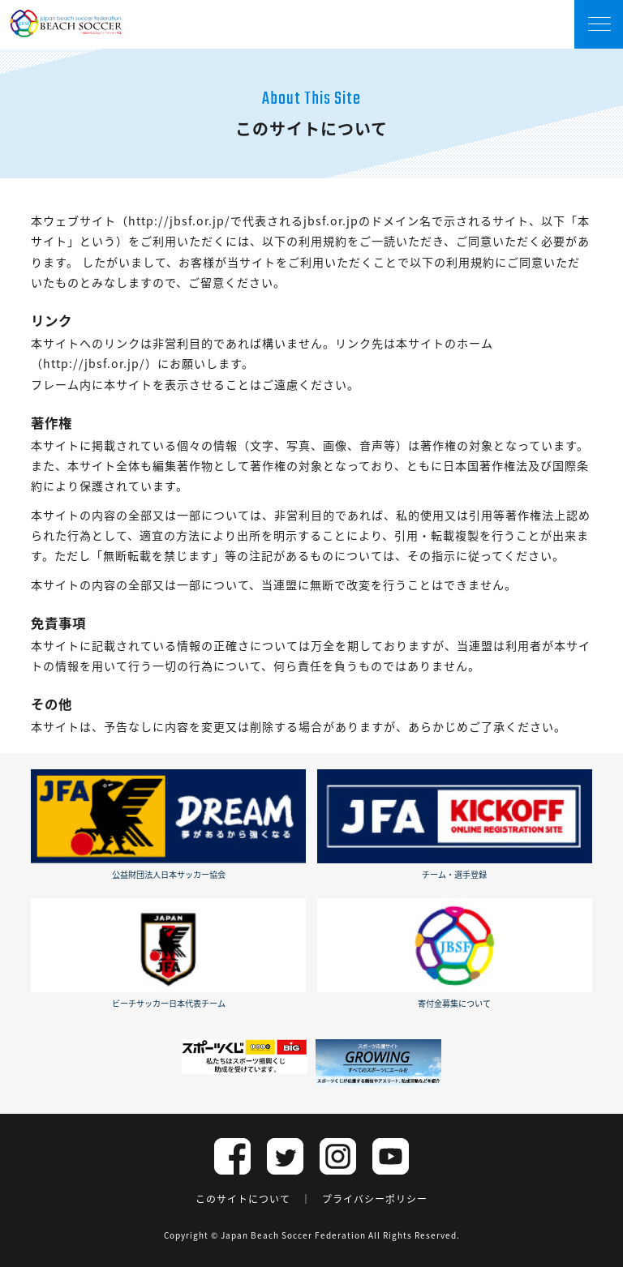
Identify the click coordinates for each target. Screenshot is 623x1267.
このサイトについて (242, 1199)
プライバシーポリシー (375, 1199)
